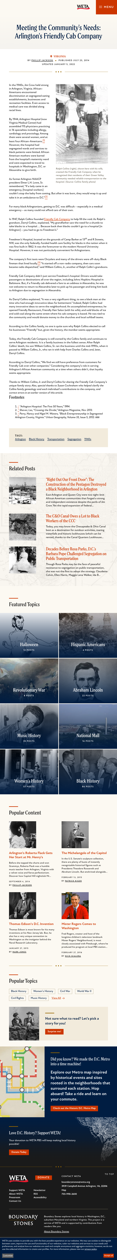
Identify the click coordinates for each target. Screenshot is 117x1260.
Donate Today (20, 1153)
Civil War (65, 991)
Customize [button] (8, 1255)
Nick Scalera (73, 956)
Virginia (60, 56)
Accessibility (40, 1199)
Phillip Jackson (42, 60)
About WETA (16, 1195)
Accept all (108, 1255)
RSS (36, 1195)
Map (64, 1191)
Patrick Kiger (73, 881)
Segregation (74, 439)
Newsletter (39, 1192)
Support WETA (17, 1192)
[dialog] (58, 1249)
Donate (44, 1179)
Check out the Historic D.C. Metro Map (76, 1109)
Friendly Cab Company (57, 219)
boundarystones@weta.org (76, 1183)
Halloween (29, 644)
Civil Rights (17, 998)
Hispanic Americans (88, 644)
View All (56, 998)
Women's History (29, 781)
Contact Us (15, 1202)
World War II (84, 991)
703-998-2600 (69, 1195)
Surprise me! (55, 1031)
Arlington (20, 439)
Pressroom (14, 1199)
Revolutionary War (29, 690)
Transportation (55, 439)
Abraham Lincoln (88, 690)
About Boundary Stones (56, 1233)
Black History (36, 439)
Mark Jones (19, 952)
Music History (29, 735)
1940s (87, 439)
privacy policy (91, 1249)
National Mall (87, 735)
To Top (109, 1176)
